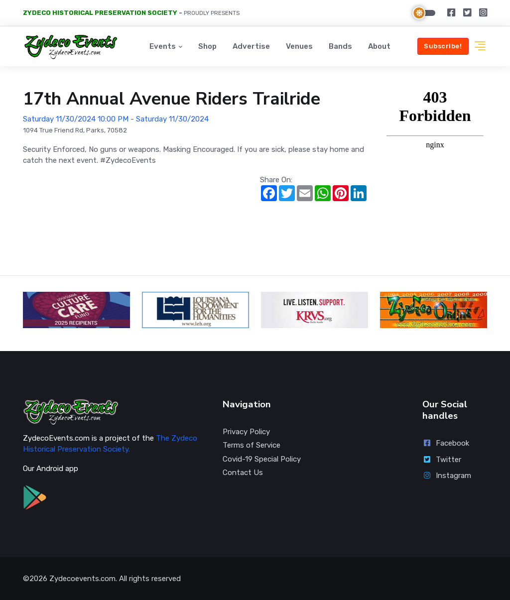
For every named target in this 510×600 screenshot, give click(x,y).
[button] (480, 46)
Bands (340, 46)
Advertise (251, 46)
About (379, 46)
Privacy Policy (246, 431)
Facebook (445, 443)
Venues (299, 46)
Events (162, 46)
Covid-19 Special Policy (262, 459)
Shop (207, 46)
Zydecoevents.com (82, 578)
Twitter (441, 459)
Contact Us (243, 472)
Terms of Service (251, 445)
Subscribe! (443, 46)
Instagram (446, 475)
